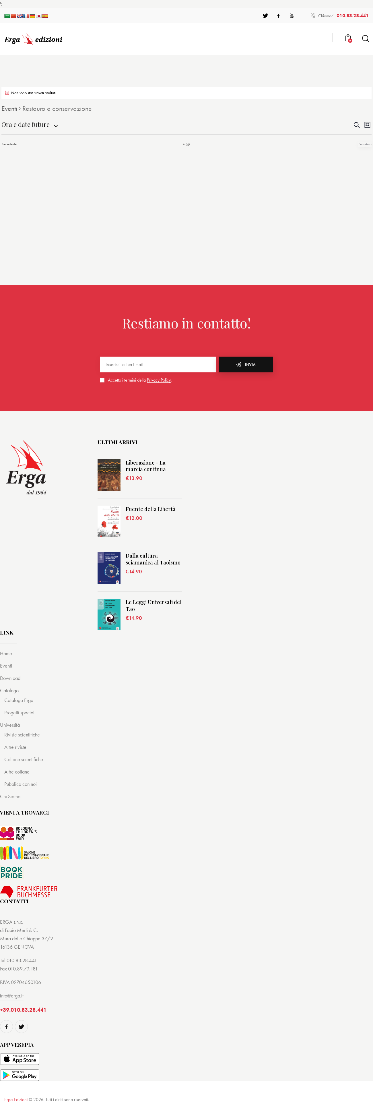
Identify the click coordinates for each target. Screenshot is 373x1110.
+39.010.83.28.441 (23, 1010)
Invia (250, 364)
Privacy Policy (159, 380)
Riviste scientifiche (23, 734)
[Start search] (365, 38)
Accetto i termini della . (140, 380)
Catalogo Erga (20, 700)
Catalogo (10, 690)
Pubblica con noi (21, 784)
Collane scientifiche (24, 759)
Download (11, 678)
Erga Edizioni (16, 1100)
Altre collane (17, 771)
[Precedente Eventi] (9, 144)
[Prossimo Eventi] (366, 144)
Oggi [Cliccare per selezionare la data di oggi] (186, 144)
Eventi (9, 108)
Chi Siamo (11, 796)
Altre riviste (16, 747)
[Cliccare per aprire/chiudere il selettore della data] (25, 124)
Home (6, 653)
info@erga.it (12, 995)
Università (10, 724)
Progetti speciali (21, 712)
